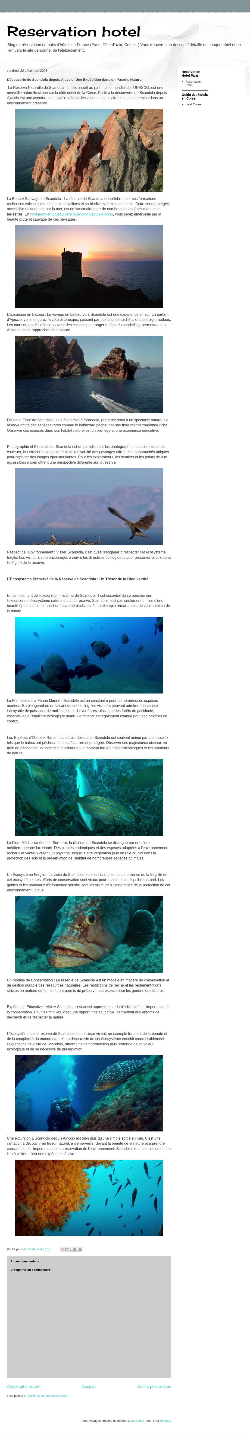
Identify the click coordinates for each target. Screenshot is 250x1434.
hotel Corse (193, 104)
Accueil (89, 1386)
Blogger (165, 1420)
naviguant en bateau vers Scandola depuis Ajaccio (71, 214)
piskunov (138, 1420)
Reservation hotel (74, 31)
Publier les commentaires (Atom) (47, 1395)
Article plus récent (24, 1386)
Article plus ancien (154, 1386)
